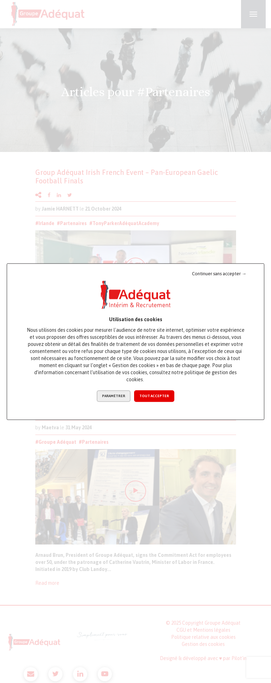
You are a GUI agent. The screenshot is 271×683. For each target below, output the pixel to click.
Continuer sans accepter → (219, 273)
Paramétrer (113, 396)
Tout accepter (154, 396)
